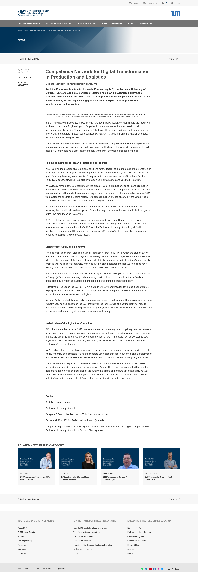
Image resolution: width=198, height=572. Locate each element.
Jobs (19, 569)
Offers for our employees (83, 536)
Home (20, 30)
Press (37, 569)
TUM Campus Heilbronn (103, 96)
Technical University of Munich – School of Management (75, 430)
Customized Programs (112, 23)
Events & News (145, 23)
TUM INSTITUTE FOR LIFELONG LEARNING (94, 521)
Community (22, 553)
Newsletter (131, 549)
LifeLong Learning (25, 541)
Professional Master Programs (59, 23)
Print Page (175, 569)
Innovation (22, 549)
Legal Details (60, 569)
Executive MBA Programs (29, 23)
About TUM (22, 528)
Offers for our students (82, 541)
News (26, 30)
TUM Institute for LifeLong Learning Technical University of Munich (33, 13)
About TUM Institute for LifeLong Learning (90, 528)
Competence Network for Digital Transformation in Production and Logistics (94, 426)
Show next (174, 59)
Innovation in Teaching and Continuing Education (92, 545)
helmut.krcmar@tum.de (91, 420)
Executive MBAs (134, 528)
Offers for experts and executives (86, 532)
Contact (76, 553)
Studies (21, 536)
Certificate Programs (87, 23)
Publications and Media (82, 549)
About (130, 23)
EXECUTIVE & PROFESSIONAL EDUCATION (149, 521)
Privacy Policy (48, 569)
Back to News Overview (28, 59)
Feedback (28, 569)
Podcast (130, 553)
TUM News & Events (26, 532)
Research (22, 545)
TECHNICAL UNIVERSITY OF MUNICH (36, 521)
